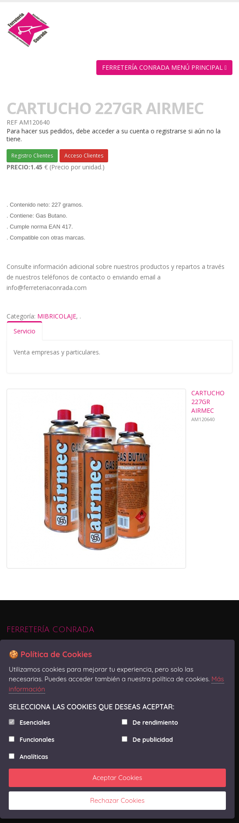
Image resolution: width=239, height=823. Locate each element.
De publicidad (153, 740)
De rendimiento (155, 722)
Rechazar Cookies (117, 800)
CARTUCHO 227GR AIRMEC (208, 402)
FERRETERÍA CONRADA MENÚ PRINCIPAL (164, 67)
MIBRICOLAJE (56, 316)
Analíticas (34, 757)
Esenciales (35, 722)
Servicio (24, 331)
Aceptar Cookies (117, 777)
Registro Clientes (32, 155)
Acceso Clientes (83, 155)
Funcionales (37, 740)
